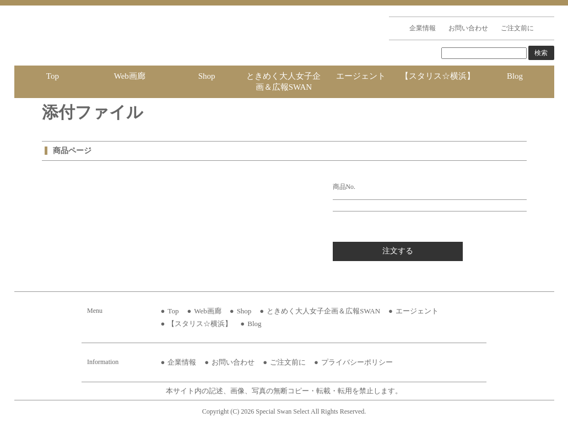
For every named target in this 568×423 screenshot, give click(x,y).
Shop (206, 76)
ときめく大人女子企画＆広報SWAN (283, 81)
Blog (515, 76)
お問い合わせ (468, 28)
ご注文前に (517, 28)
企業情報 (422, 28)
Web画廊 (129, 76)
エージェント (361, 76)
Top (52, 76)
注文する (397, 251)
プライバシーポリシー (357, 362)
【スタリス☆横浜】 (438, 76)
